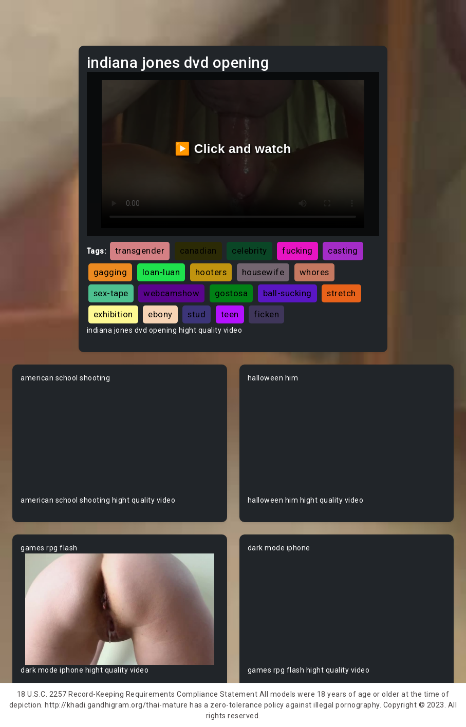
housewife (263, 272)
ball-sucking (287, 293)
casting (343, 250)
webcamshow (171, 293)
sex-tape (111, 293)
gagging (110, 272)
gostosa (231, 293)
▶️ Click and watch (233, 149)
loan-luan (161, 272)
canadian (198, 250)
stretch (341, 293)
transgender (140, 250)
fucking (297, 250)
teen (230, 314)
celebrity (249, 250)
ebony (160, 314)
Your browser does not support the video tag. (120, 439)
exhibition (113, 314)
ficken (266, 314)
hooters (211, 272)
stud (197, 314)
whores (314, 272)
